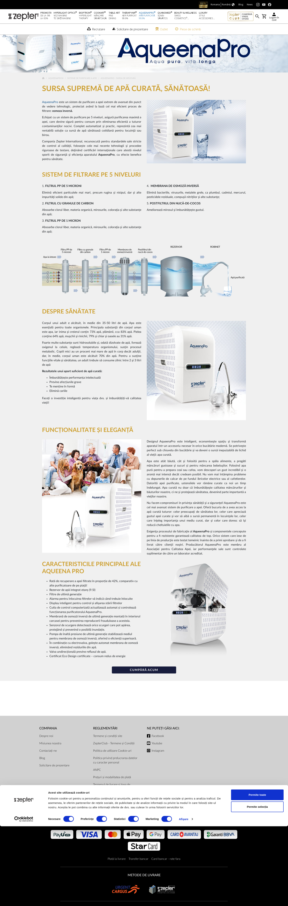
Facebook (158, 743)
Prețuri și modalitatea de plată (112, 784)
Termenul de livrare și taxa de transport (111, 794)
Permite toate (257, 874)
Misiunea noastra (50, 750)
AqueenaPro (50, 109)
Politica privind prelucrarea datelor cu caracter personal (115, 767)
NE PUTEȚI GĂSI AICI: (163, 735)
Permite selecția (257, 886)
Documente (100, 803)
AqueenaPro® (56, 85)
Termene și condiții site (107, 743)
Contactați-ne (48, 757)
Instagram (158, 757)
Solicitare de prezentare (54, 772)
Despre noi (46, 743)
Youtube (157, 750)
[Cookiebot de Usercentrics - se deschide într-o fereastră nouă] (24, 899)
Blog (42, 765)
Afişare (183, 898)
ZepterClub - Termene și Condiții (114, 750)
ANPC (97, 777)
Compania (48, 735)
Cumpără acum (144, 677)
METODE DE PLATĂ (144, 828)
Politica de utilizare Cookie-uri (112, 757)
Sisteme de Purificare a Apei (82, 85)
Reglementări (105, 735)
